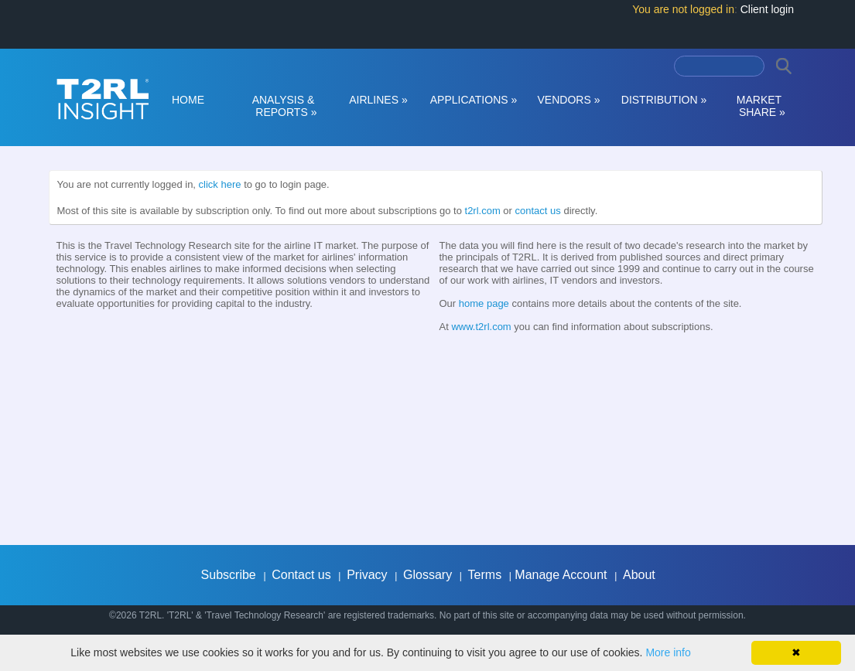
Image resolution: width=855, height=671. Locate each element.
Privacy (367, 574)
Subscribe (228, 574)
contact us (538, 210)
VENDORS (569, 100)
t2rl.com (483, 210)
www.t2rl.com (481, 326)
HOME (188, 100)
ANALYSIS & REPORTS (283, 106)
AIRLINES (378, 100)
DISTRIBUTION (663, 100)
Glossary (427, 574)
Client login (767, 9)
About (639, 574)
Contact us (301, 574)
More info (667, 652)
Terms (485, 574)
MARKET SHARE (759, 106)
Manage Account (561, 574)
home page (484, 303)
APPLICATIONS (474, 100)
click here (220, 184)
